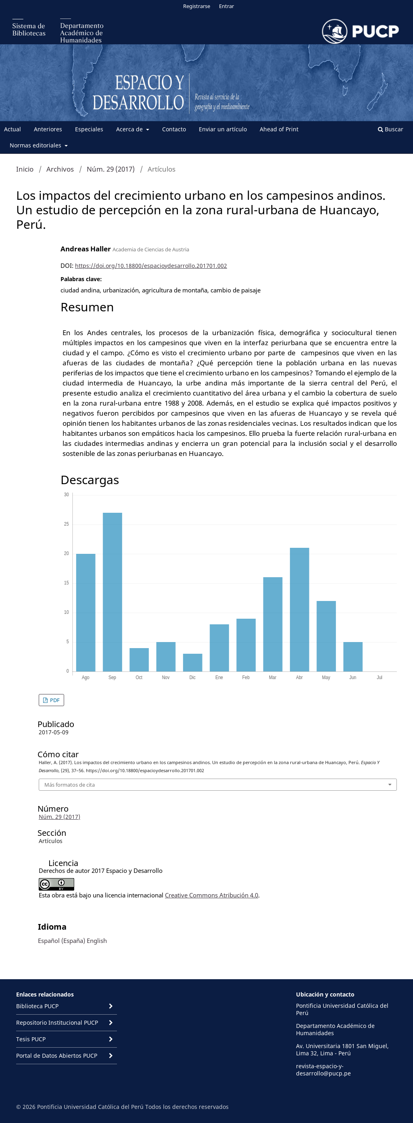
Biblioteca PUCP (37, 1006)
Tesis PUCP (31, 1039)
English (97, 941)
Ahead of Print (279, 129)
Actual (12, 129)
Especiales (89, 129)
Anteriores (48, 129)
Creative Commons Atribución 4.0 (211, 895)
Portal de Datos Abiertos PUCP (56, 1055)
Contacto (174, 129)
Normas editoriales (36, 145)
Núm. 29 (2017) (111, 169)
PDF (54, 700)
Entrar (226, 6)
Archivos (60, 169)
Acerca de (130, 129)
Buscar (390, 129)
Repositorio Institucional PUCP (57, 1022)
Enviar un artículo (223, 129)
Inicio (24, 169)
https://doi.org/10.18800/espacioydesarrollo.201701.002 (151, 265)
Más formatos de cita (69, 784)
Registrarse (196, 6)
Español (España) (61, 941)
